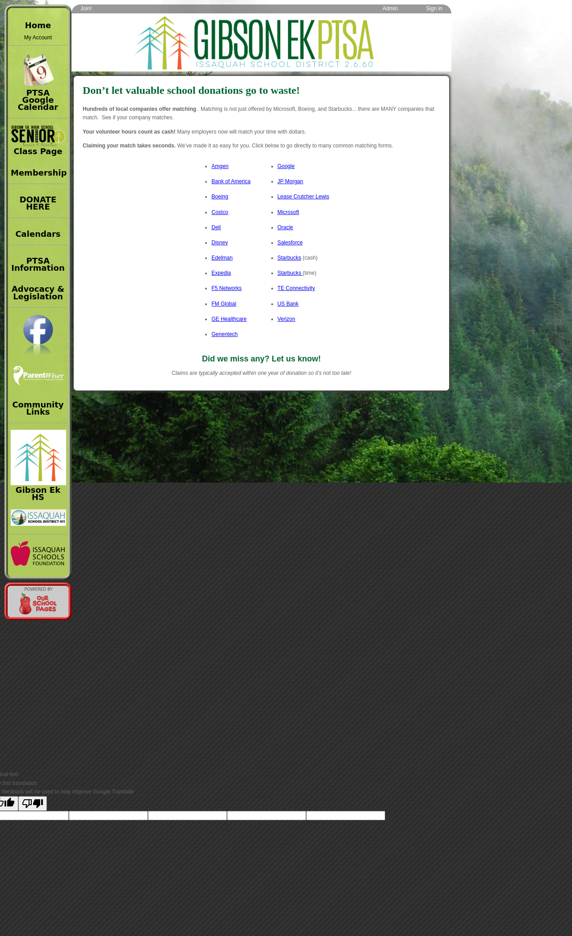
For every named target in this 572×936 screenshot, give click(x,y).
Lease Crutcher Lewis (303, 196)
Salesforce (290, 242)
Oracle (285, 227)
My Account (38, 37)
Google (286, 166)
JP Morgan (290, 181)
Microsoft (288, 212)
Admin (390, 8)
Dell (216, 227)
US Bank (288, 304)
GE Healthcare (229, 319)
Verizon (286, 319)
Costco (219, 212)
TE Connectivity (296, 288)
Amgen (219, 166)
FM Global (223, 304)
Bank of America (230, 181)
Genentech (224, 334)
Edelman (221, 258)
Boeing (219, 196)
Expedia (221, 273)
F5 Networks (226, 288)
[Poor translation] (32, 803)
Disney (219, 242)
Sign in (434, 8)
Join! (86, 8)
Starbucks (289, 258)
